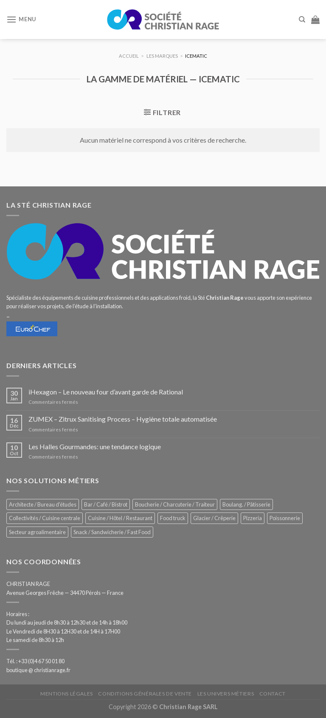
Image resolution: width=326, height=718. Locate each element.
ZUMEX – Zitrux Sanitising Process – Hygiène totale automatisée (122, 419)
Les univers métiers (225, 693)
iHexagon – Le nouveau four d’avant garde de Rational (105, 392)
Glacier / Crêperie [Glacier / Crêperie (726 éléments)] (214, 518)
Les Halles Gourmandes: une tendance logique (94, 446)
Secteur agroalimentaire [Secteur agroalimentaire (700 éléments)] (37, 532)
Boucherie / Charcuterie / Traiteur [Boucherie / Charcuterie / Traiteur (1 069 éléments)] (175, 504)
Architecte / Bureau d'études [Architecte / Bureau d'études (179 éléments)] (42, 504)
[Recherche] (302, 19)
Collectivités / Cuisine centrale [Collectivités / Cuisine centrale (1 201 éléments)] (44, 518)
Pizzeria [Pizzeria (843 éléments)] (252, 518)
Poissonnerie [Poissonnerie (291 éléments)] (285, 518)
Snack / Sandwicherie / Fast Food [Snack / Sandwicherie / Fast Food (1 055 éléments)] (112, 532)
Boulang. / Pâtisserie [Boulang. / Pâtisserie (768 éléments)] (246, 504)
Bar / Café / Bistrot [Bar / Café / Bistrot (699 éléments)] (105, 504)
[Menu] (21, 19)
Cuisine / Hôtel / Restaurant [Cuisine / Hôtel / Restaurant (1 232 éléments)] (120, 518)
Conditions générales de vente (145, 693)
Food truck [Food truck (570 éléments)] (172, 518)
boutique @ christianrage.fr (38, 670)
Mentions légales (66, 693)
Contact (272, 693)
